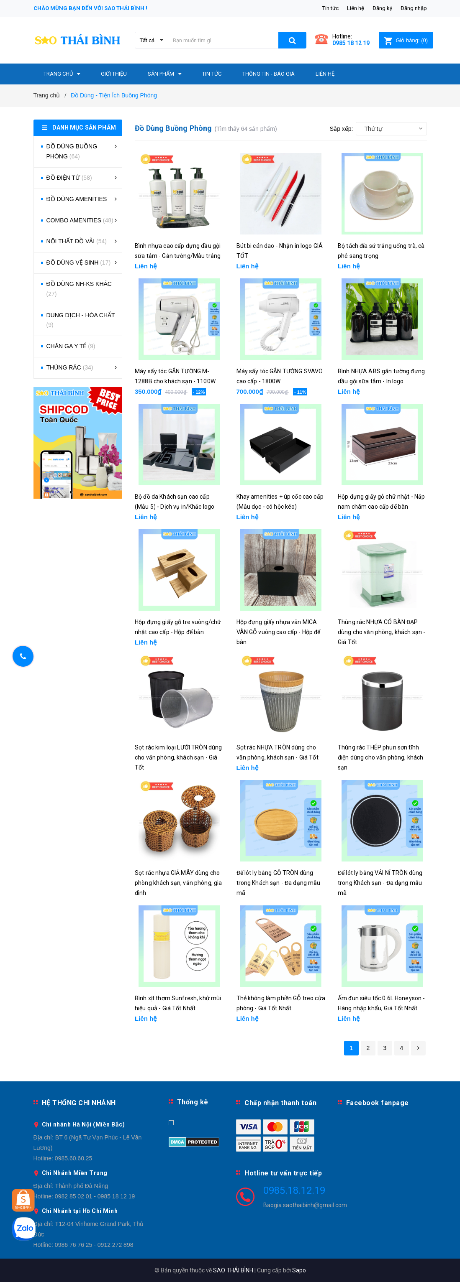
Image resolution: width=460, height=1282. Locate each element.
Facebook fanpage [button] (377, 1103)
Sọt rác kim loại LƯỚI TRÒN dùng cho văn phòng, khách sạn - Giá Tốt (178, 757)
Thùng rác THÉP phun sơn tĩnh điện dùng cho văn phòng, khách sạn (380, 757)
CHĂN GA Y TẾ (70, 346)
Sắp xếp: (341, 128)
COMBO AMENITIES (79, 220)
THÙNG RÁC (69, 367)
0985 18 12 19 (351, 43)
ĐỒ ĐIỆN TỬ (69, 177)
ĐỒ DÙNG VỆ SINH (78, 262)
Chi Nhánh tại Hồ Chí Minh (80, 1211)
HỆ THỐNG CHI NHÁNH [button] (79, 1103)
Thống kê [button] (192, 1102)
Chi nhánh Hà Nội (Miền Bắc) (83, 1124)
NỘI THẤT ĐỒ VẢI (76, 241)
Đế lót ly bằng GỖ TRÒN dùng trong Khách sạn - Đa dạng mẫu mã (278, 882)
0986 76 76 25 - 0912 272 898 (94, 1244)
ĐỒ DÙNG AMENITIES (76, 199)
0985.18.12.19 (294, 1190)
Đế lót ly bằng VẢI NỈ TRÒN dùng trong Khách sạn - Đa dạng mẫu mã (380, 882)
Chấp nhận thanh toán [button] (280, 1103)
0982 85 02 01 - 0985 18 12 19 (95, 1196)
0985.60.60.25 (74, 1158)
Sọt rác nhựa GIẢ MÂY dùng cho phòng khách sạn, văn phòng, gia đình (178, 882)
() (406, 40)
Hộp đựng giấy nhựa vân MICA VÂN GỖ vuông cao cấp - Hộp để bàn (278, 632)
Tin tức (330, 8)
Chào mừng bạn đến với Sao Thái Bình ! (90, 8)
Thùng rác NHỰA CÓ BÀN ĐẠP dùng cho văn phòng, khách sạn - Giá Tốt (381, 632)
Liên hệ (355, 8)
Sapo (299, 1270)
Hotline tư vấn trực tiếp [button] (283, 1173)
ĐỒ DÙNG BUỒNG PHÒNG (72, 151)
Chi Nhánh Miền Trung (75, 1173)
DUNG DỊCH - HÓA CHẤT (80, 320)
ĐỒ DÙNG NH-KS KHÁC (79, 288)
